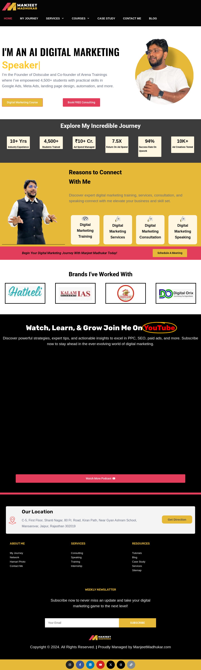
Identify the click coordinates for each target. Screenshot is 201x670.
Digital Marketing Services (117, 231)
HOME (8, 18)
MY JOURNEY (29, 18)
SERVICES (57, 18)
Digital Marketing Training (85, 230)
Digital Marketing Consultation (150, 231)
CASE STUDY (106, 18)
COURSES (82, 18)
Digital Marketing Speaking (183, 231)
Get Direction (177, 519)
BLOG (153, 18)
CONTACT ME (132, 18)
